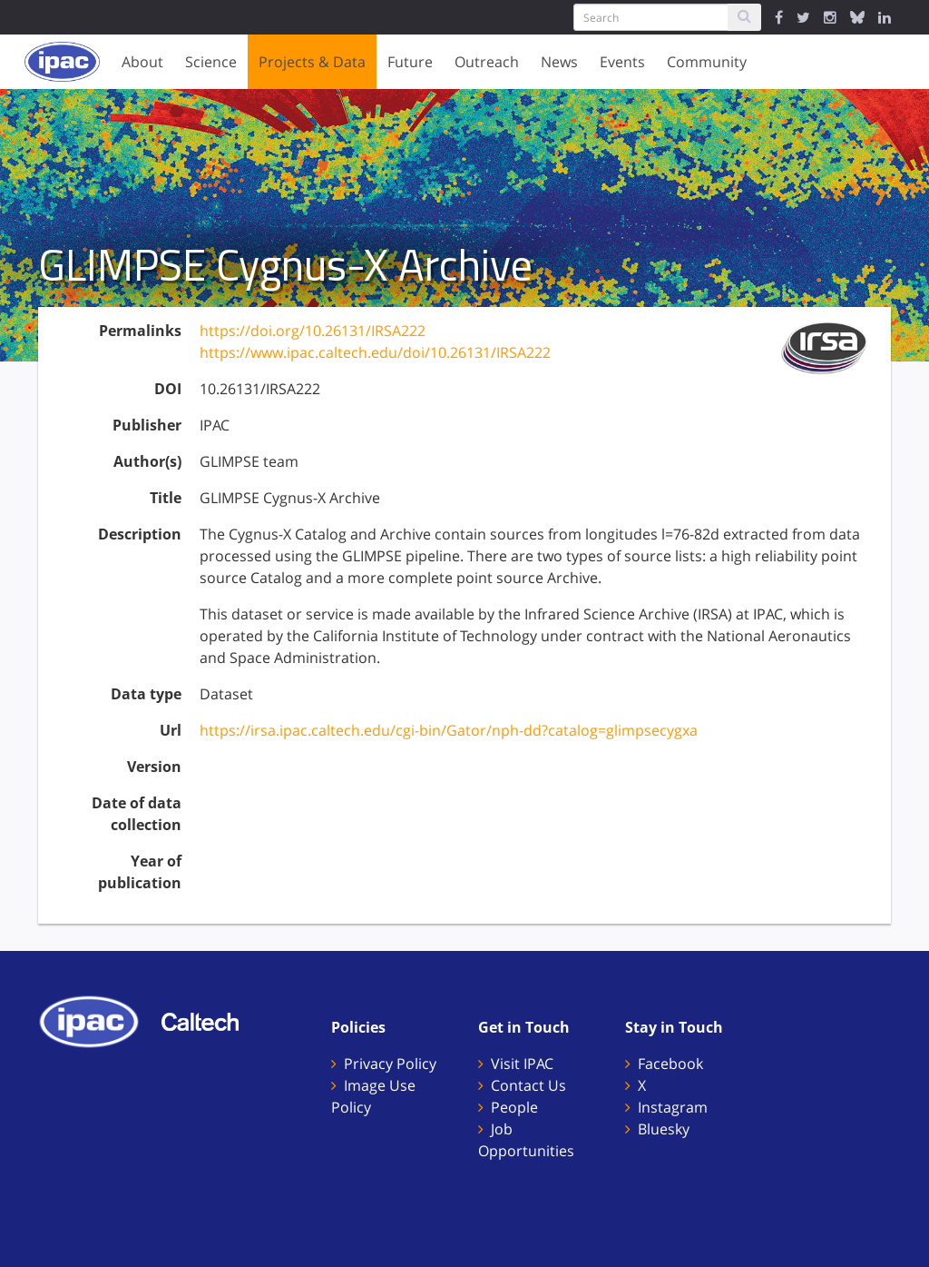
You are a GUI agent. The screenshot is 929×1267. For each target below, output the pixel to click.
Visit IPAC (522, 1064)
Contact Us (528, 1085)
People (514, 1107)
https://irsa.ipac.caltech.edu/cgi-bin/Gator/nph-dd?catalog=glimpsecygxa (449, 730)
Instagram (673, 1107)
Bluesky (663, 1129)
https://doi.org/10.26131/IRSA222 (312, 331)
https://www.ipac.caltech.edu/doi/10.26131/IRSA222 (375, 352)
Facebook (670, 1064)
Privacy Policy (390, 1064)
